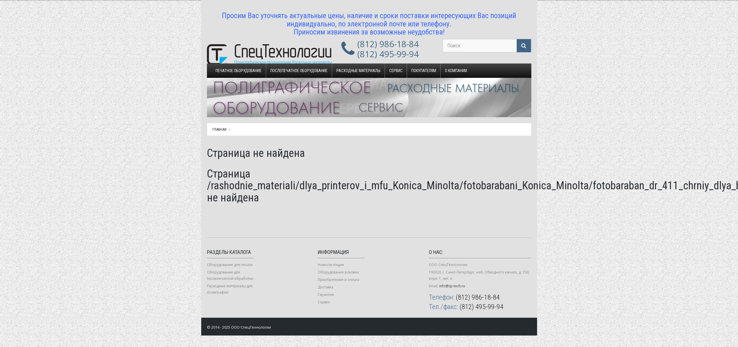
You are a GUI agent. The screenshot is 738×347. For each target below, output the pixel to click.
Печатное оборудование (239, 70)
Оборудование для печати (230, 264)
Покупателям (423, 70)
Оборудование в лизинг (338, 272)
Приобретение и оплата (338, 279)
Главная (219, 129)
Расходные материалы (358, 70)
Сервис (395, 70)
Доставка (325, 287)
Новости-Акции (331, 264)
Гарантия (326, 294)
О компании (456, 70)
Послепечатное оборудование (299, 70)
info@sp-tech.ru (452, 286)
